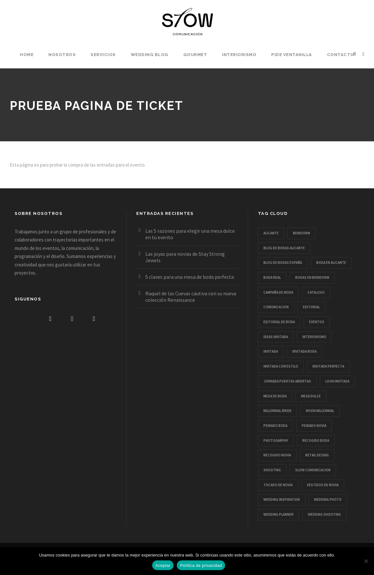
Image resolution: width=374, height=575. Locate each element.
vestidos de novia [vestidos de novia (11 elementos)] (323, 485)
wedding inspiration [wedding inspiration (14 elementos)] (281, 499)
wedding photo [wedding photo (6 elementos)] (328, 499)
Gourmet (195, 54)
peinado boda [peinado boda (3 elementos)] (275, 425)
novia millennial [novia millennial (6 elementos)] (320, 410)
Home (26, 54)
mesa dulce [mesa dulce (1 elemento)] (311, 396)
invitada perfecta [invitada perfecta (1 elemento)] (328, 366)
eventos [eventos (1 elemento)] (316, 322)
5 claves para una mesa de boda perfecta (189, 277)
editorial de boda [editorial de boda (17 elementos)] (279, 322)
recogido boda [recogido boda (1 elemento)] (315, 440)
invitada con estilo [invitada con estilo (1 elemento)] (280, 366)
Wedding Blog (149, 54)
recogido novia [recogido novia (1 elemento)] (277, 455)
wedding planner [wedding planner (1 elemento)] (278, 514)
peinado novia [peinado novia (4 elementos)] (314, 425)
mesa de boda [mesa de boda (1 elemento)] (275, 396)
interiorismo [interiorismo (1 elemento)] (314, 336)
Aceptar (163, 565)
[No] (366, 561)
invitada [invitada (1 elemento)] (270, 351)
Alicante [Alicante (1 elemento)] (271, 233)
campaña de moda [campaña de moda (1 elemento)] (278, 292)
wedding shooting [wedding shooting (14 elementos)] (324, 514)
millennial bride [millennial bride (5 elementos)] (277, 410)
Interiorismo (239, 54)
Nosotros (62, 54)
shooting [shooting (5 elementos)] (272, 470)
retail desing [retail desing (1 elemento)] (317, 455)
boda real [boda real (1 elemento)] (272, 277)
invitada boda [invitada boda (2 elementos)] (304, 351)
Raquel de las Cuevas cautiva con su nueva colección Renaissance (190, 296)
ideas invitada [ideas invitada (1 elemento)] (275, 336)
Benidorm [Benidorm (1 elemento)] (301, 233)
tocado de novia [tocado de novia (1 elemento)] (278, 485)
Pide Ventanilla (291, 54)
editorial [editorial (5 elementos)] (311, 307)
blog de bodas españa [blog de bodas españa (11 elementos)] (282, 262)
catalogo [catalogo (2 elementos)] (316, 292)
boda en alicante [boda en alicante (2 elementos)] (331, 262)
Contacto (340, 54)
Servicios (103, 54)
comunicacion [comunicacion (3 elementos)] (276, 307)
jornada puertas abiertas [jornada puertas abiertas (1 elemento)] (287, 381)
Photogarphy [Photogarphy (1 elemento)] (275, 440)
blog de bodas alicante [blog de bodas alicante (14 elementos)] (284, 248)
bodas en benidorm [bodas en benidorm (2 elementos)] (312, 277)
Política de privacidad (201, 565)
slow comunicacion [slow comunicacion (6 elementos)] (313, 470)
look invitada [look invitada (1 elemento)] (337, 381)
